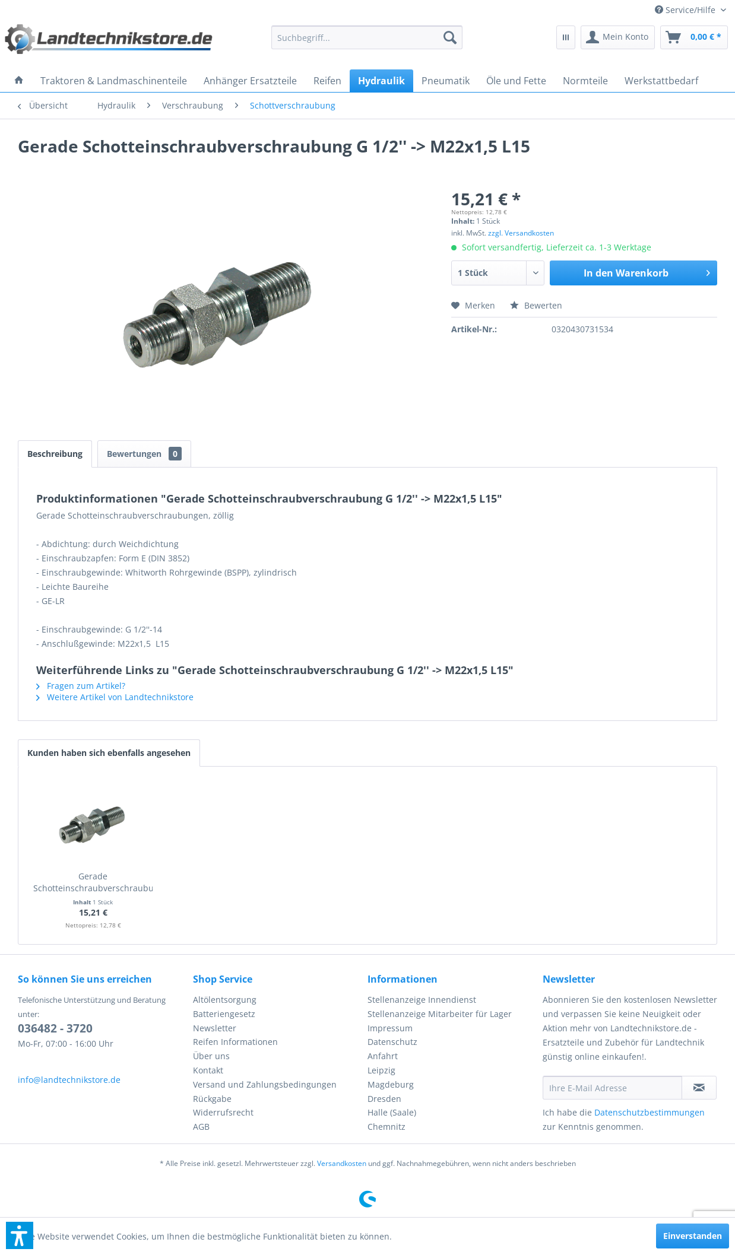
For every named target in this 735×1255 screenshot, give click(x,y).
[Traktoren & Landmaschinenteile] (113, 80)
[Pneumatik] (445, 80)
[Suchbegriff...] (366, 37)
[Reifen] (327, 80)
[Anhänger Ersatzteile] (250, 80)
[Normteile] (585, 80)
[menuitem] (690, 9)
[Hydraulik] (381, 80)
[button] (19, 1235)
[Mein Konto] (618, 37)
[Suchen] (450, 37)
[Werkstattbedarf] (661, 80)
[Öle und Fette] (516, 80)
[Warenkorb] (694, 37)
